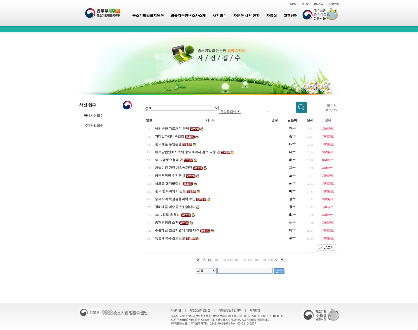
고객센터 (291, 16)
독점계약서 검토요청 (170, 238)
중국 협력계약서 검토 (170, 191)
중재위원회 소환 (166, 222)
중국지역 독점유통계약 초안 (175, 199)
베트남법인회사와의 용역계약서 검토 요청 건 (187, 152)
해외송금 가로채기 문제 (172, 128)
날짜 (310, 120)
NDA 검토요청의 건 (169, 160)
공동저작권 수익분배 (170, 175)
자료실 (271, 16)
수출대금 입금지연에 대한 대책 (177, 230)
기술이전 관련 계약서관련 (173, 168)
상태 (328, 120)
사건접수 (220, 16)
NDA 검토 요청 (165, 215)
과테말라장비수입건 (169, 136)
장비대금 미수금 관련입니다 (175, 207)
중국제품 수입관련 (168, 144)
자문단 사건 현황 (246, 16)
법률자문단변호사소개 (188, 16)
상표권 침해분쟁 (166, 183)
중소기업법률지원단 (148, 16)
